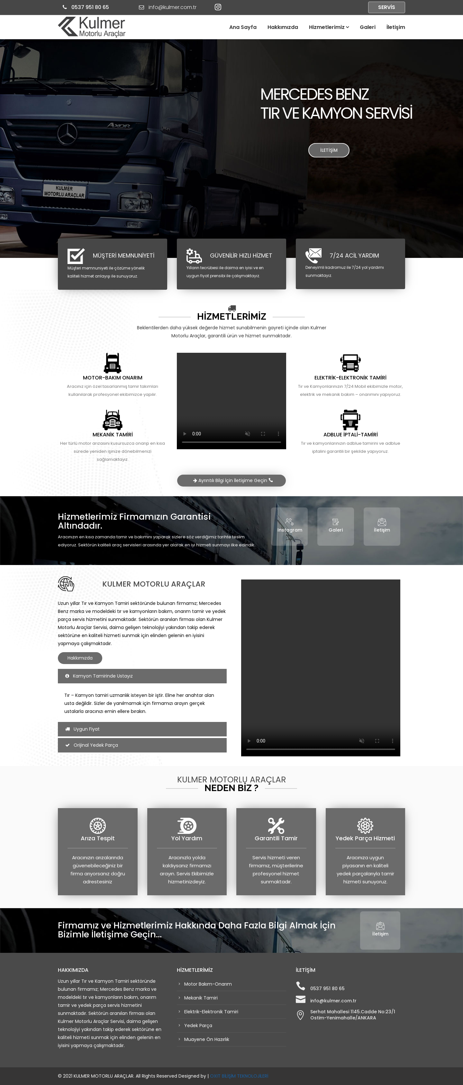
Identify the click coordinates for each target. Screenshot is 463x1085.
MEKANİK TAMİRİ (113, 434)
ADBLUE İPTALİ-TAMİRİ (350, 434)
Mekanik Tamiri (200, 998)
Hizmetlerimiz (327, 27)
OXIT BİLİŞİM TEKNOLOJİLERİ (239, 1076)
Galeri (368, 27)
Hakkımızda (283, 27)
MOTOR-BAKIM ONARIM (112, 377)
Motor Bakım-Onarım (207, 984)
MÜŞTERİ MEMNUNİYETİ (123, 255)
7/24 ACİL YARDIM (354, 255)
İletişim (395, 27)
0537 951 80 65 (89, 7)
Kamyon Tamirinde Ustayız (99, 676)
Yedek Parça (197, 1025)
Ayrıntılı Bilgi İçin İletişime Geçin (233, 480)
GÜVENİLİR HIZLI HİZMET (241, 255)
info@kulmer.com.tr (333, 1001)
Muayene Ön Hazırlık (206, 1039)
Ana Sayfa (243, 27)
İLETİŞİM (329, 153)
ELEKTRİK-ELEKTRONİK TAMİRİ (350, 377)
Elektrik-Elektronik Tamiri (210, 1011)
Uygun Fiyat (82, 729)
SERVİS (386, 7)
